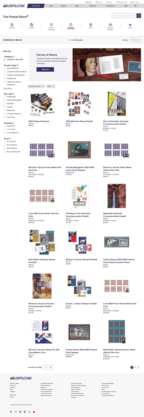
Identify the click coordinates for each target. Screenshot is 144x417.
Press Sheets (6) (12, 68)
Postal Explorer (75, 391)
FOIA (103, 389)
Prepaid (9, 107)
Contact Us (13, 385)
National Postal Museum (77, 393)
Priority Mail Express (14, 100)
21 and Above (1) (13, 133)
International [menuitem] (110, 6)
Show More (8, 88)
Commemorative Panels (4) (16, 71)
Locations (100, 2)
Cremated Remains (14, 114)
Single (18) (10, 126)
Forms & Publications (46, 391)
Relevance (134, 40)
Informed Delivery (122, 2)
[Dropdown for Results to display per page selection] (48, 367)
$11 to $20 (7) (12, 145)
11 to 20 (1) (11, 129)
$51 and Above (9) (13, 152)
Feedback (12, 391)
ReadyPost (11, 110)
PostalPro (73, 397)
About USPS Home (45, 385)
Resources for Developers (77, 395)
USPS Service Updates (46, 389)
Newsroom (43, 387)
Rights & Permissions (46, 395)
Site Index (12, 387)
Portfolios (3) (11, 78)
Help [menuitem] (126, 6)
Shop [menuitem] (77, 6)
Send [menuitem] (51, 6)
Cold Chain (11, 117)
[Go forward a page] (138, 367)
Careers (12, 397)
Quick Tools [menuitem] (36, 6)
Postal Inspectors (75, 387)
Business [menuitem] (93, 6)
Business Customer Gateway (78, 385)
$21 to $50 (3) (12, 148)
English (88, 2)
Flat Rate (10, 103)
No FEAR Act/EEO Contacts (109, 391)
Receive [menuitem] (63, 6)
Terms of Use (105, 387)
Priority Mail (11, 97)
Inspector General (75, 389)
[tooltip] (14, 56)
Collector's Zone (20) (15, 59)
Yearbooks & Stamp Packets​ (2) (14, 83)
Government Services (46, 393)
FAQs (11, 389)
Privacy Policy (105, 385)
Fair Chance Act (106, 393)
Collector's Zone (34, 86)
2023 (49, 86)
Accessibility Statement (108, 395)
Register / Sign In (134, 2)
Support (110, 2)
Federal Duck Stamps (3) (15, 75)
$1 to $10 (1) (11, 141)
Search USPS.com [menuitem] (135, 6)
